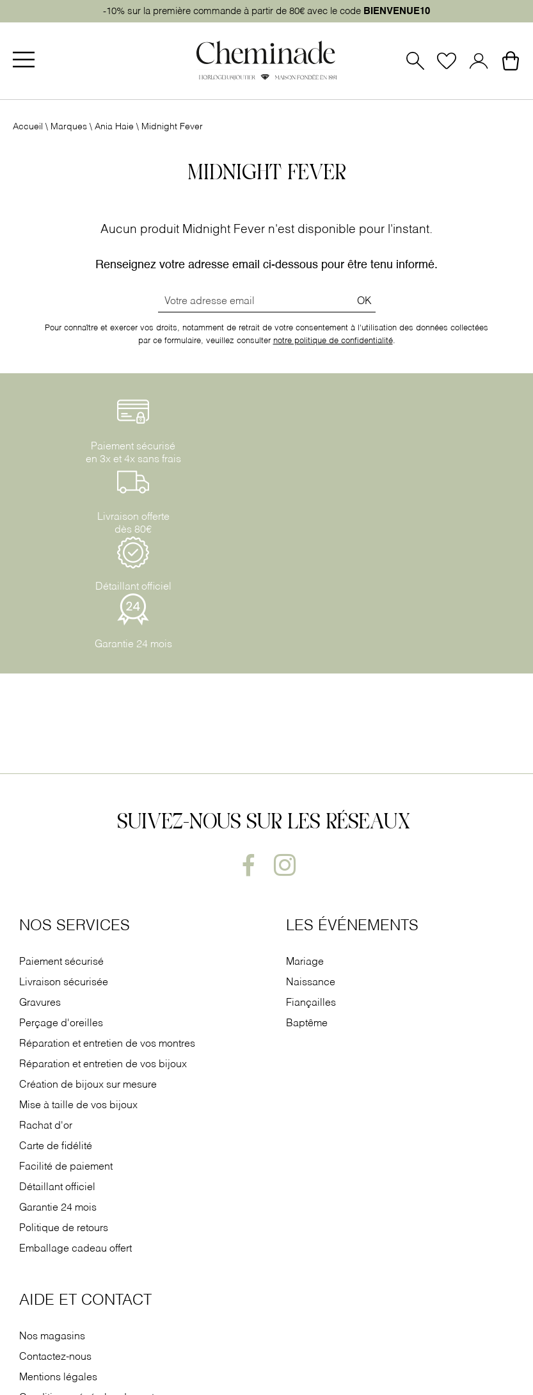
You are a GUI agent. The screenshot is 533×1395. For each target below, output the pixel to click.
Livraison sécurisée (63, 983)
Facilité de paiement (67, 1167)
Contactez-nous (55, 1357)
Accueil (28, 126)
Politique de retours (63, 1228)
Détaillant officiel (57, 1187)
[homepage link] (266, 61)
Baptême (307, 1024)
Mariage (305, 962)
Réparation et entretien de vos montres (108, 1044)
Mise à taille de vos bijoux (79, 1106)
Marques (69, 126)
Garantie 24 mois (58, 1208)
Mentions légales (58, 1378)
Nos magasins (52, 1337)
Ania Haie (114, 126)
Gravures (40, 1003)
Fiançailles (311, 1003)
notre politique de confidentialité (333, 341)
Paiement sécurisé (61, 962)
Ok (364, 301)
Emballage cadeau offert (75, 1249)
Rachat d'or (45, 1126)
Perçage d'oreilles (62, 1024)
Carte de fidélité (55, 1146)
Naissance (310, 983)
